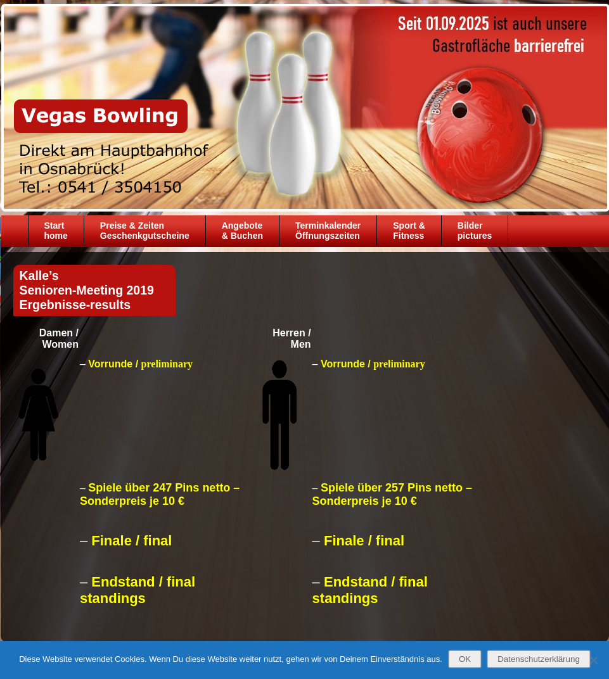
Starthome (56, 230)
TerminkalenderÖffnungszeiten (328, 230)
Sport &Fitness (409, 230)
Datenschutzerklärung (538, 659)
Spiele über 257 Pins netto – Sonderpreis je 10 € (392, 494)
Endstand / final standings (137, 590)
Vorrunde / (140, 364)
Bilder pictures (475, 230)
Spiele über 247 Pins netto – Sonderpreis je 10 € (160, 494)
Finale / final (131, 541)
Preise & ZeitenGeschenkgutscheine (144, 230)
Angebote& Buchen (242, 230)
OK (465, 659)
